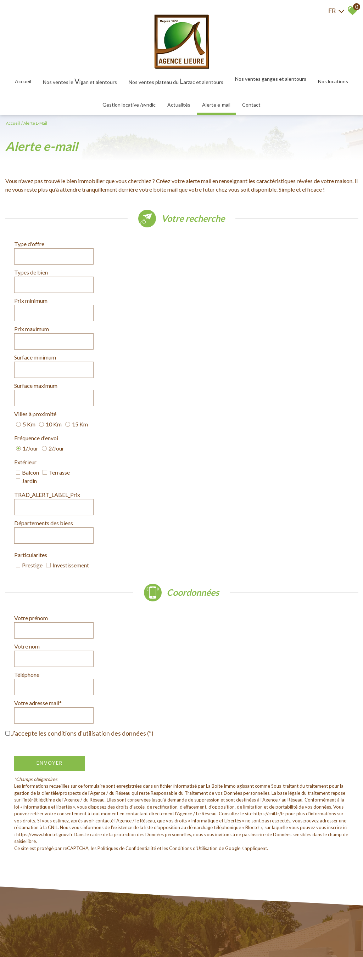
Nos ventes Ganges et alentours (270, 79)
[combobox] (133, 248)
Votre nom (203, 421)
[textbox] (133, 248)
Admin (133, 936)
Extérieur (25, 325)
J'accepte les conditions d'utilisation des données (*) (82, 459)
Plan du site (29, 936)
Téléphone (26, 441)
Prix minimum (31, 267)
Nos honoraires (96, 936)
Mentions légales (61, 936)
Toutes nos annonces (164, 936)
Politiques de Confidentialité (126, 574)
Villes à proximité (35, 305)
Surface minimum (35, 287)
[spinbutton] (133, 268)
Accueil (23, 81)
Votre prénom (31, 421)
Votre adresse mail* (214, 441)
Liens (119, 936)
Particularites (30, 364)
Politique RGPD (204, 936)
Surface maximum (212, 287)
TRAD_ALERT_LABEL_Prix (223, 325)
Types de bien (207, 247)
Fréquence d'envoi (212, 305)
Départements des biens (43, 347)
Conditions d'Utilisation (193, 574)
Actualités (178, 105)
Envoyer (50, 489)
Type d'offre (29, 247)
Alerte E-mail (216, 105)
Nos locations (333, 81)
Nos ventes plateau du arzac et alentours (176, 81)
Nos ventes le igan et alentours (80, 81)
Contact (251, 105)
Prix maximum (207, 267)
